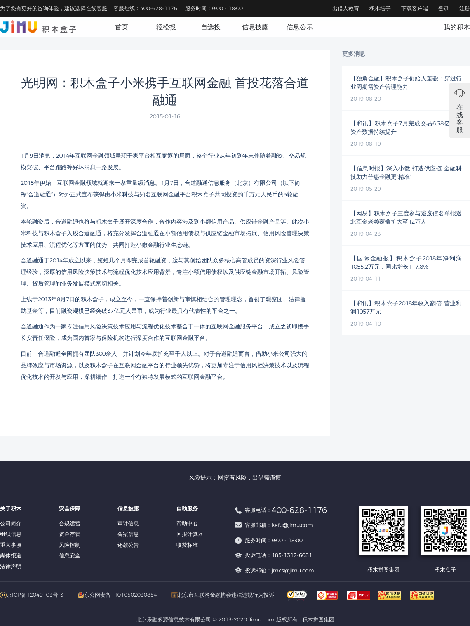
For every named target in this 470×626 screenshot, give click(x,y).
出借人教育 (345, 8)
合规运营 (69, 523)
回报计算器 (189, 534)
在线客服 (96, 8)
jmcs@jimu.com (293, 570)
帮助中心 (187, 523)
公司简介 (10, 523)
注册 (464, 8)
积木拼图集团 (318, 619)
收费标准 (187, 544)
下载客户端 (414, 8)
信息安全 (69, 555)
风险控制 (69, 544)
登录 (443, 8)
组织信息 (10, 534)
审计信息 (128, 523)
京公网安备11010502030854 (117, 594)
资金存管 (69, 534)
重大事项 (10, 544)
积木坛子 (380, 8)
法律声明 (10, 566)
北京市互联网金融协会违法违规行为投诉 (222, 594)
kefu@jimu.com (292, 525)
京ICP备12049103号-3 (31, 594)
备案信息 (128, 534)
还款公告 (128, 544)
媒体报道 (10, 555)
